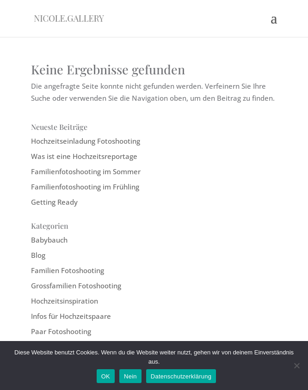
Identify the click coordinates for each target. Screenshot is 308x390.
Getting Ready (54, 202)
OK (105, 376)
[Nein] (296, 365)
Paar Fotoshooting (61, 331)
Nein (130, 376)
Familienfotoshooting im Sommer (86, 171)
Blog (38, 255)
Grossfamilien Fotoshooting (76, 285)
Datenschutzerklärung (181, 376)
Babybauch (49, 239)
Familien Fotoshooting (67, 270)
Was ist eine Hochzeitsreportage (84, 156)
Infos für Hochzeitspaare (71, 316)
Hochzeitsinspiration (64, 300)
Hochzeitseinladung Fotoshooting (85, 141)
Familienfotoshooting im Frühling (85, 186)
